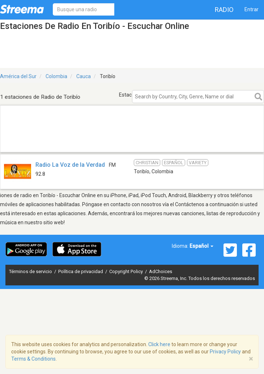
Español (201, 246)
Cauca (83, 76)
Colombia (56, 76)
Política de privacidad (81, 271)
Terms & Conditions (33, 359)
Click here (159, 344)
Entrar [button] (251, 9)
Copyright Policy (126, 271)
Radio (224, 9)
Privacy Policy (225, 351)
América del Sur (18, 76)
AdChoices (160, 271)
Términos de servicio (31, 271)
